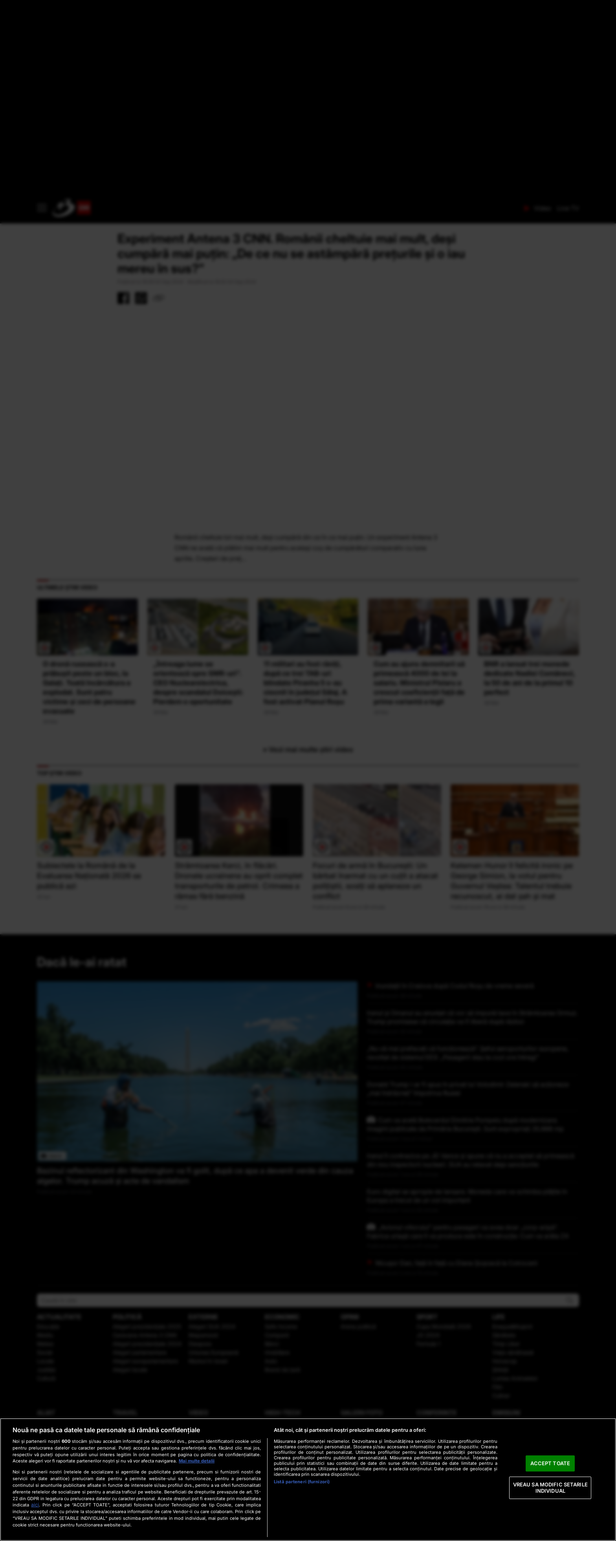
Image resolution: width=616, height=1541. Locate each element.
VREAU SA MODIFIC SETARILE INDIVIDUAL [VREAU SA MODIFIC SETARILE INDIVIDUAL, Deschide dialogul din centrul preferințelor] (550, 1487)
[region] (308, 1479)
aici (35, 1505)
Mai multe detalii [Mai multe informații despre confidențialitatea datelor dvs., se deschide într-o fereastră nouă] (196, 1461)
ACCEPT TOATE (550, 1463)
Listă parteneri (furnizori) (302, 1481)
